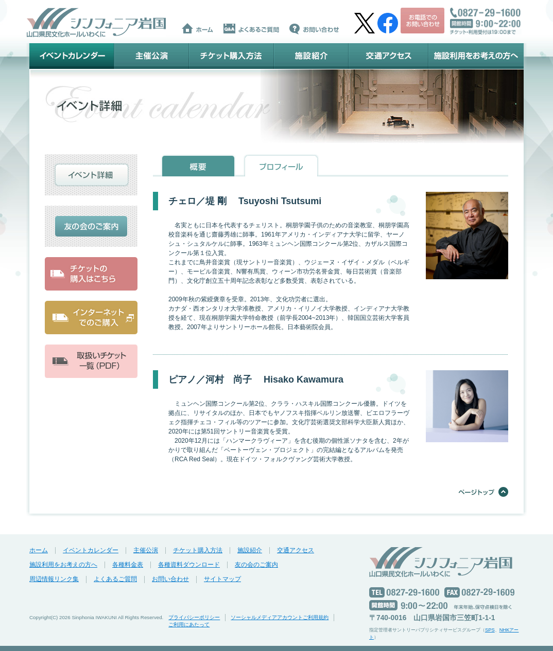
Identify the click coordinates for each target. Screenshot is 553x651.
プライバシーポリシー (194, 617)
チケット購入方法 (231, 56)
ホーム (38, 550)
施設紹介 (311, 56)
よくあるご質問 (115, 579)
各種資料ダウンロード (189, 564)
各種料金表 (127, 564)
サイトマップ (222, 579)
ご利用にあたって (189, 624)
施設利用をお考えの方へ (476, 56)
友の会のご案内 (256, 564)
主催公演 (151, 56)
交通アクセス (388, 56)
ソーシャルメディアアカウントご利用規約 (280, 617)
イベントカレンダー (71, 56)
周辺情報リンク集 (54, 579)
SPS (490, 629)
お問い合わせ (170, 579)
